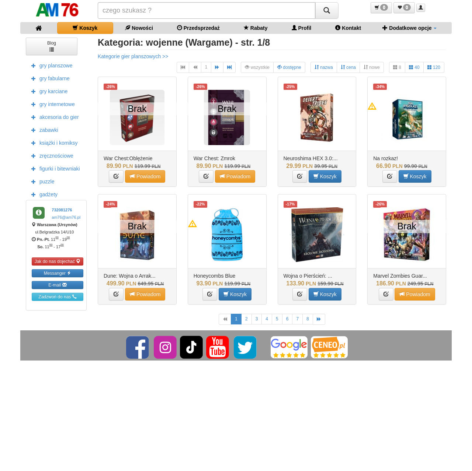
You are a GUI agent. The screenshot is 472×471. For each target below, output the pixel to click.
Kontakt (348, 28)
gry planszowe (50, 65)
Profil (302, 28)
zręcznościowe (50, 155)
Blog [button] (51, 46)
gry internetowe (51, 104)
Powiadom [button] (145, 176)
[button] (381, 7)
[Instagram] (166, 347)
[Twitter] (246, 347)
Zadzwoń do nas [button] (57, 296)
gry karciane (47, 91)
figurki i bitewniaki (54, 168)
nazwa (324, 67)
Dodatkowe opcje (409, 28)
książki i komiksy (52, 142)
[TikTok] (191, 347)
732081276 (62, 210)
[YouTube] (218, 347)
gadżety (43, 194)
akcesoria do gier (53, 117)
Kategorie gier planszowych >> (133, 56)
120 (433, 67)
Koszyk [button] (325, 176)
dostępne (289, 67)
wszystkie (257, 67)
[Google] (289, 347)
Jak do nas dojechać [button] (58, 261)
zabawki (43, 130)
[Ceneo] (329, 347)
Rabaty (256, 28)
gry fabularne (49, 78)
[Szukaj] (326, 10)
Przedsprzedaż (198, 28)
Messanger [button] (58, 273)
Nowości (139, 28)
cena (348, 67)
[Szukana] (206, 10)
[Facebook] (138, 347)
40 (414, 67)
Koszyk (85, 28)
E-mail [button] (57, 285)
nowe (372, 67)
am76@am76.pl (66, 217)
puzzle (41, 181)
